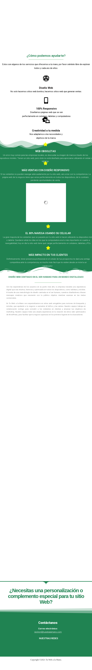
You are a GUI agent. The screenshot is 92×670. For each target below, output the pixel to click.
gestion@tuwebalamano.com (48, 632)
